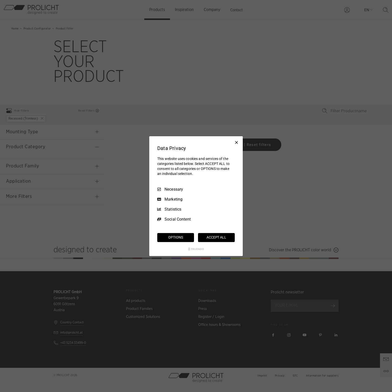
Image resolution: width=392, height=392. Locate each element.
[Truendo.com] (196, 249)
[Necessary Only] (236, 142)
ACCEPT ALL (216, 237)
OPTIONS (175, 237)
